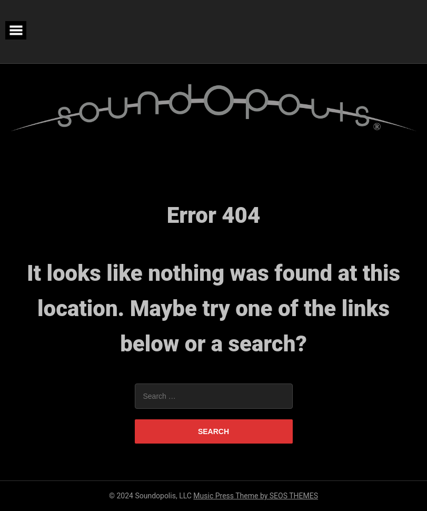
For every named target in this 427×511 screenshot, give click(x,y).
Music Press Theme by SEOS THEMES (255, 496)
